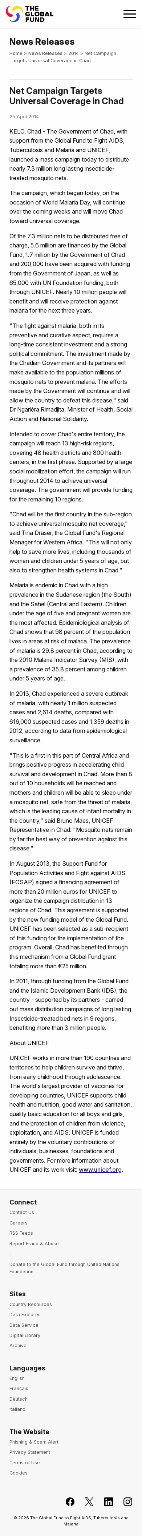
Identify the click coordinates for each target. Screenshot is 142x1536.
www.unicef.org (100, 1169)
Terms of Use (24, 1462)
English (17, 1378)
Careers (18, 1223)
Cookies (18, 1473)
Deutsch (18, 1399)
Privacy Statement (29, 1452)
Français (18, 1388)
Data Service (23, 1325)
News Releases (45, 53)
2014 (73, 53)
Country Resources (30, 1304)
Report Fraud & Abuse (34, 1243)
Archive (18, 1345)
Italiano (17, 1409)
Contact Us (21, 1212)
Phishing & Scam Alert (33, 1442)
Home (16, 53)
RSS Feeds (21, 1233)
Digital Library (24, 1335)
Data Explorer (24, 1314)
